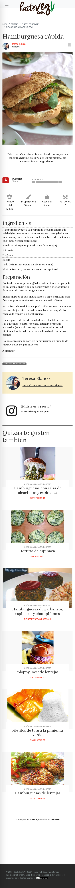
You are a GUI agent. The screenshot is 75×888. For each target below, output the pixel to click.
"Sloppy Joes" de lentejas (38, 672)
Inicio (5, 24)
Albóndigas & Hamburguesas (20, 27)
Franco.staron (37, 798)
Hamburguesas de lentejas (37, 793)
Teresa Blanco (19, 44)
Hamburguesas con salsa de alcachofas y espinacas (37, 490)
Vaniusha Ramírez (37, 556)
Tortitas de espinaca (37, 551)
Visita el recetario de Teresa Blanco (42, 385)
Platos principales (30, 24)
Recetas (14, 24)
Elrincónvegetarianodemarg (37, 619)
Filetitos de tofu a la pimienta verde (37, 732)
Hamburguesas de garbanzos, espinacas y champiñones (37, 611)
